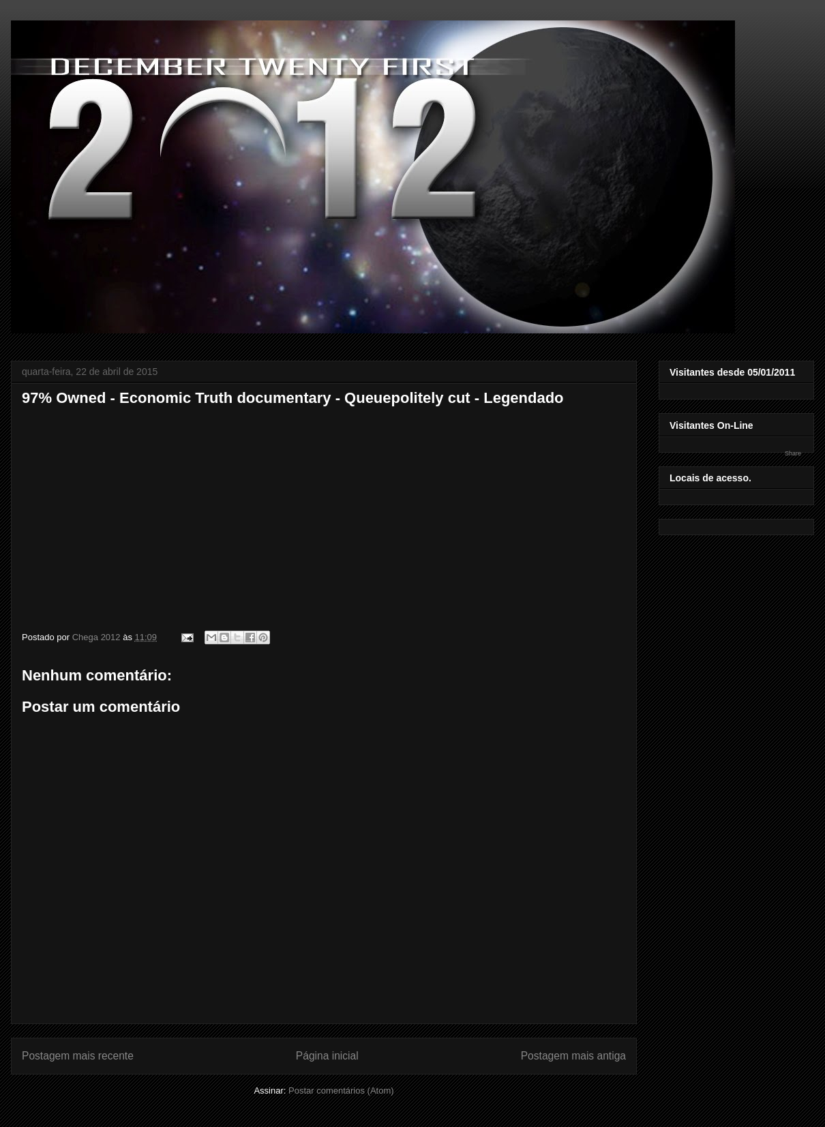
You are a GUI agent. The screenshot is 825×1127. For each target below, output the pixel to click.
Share (793, 453)
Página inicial (327, 1056)
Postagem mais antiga (573, 1056)
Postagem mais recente (78, 1056)
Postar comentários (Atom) (341, 1090)
